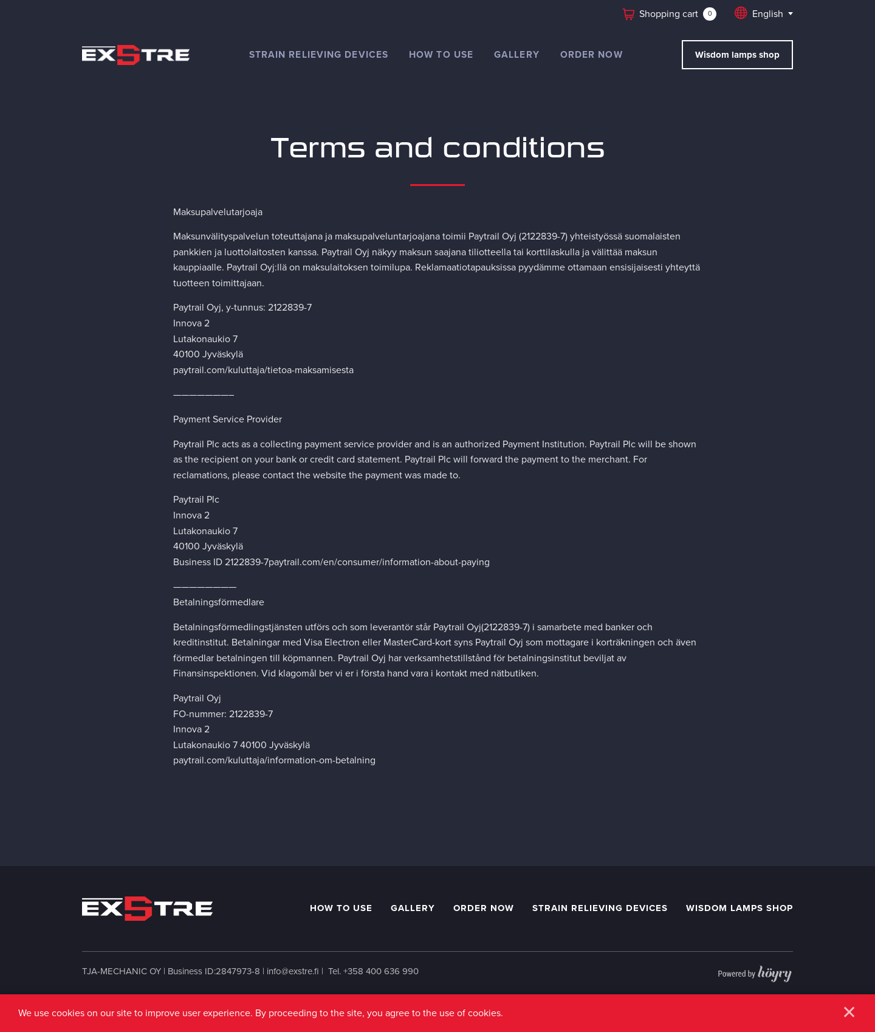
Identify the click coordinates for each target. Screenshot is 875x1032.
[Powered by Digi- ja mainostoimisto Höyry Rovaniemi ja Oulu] (755, 971)
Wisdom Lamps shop (739, 908)
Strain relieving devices (318, 54)
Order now (591, 54)
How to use (441, 54)
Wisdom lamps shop (737, 54)
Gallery (517, 54)
